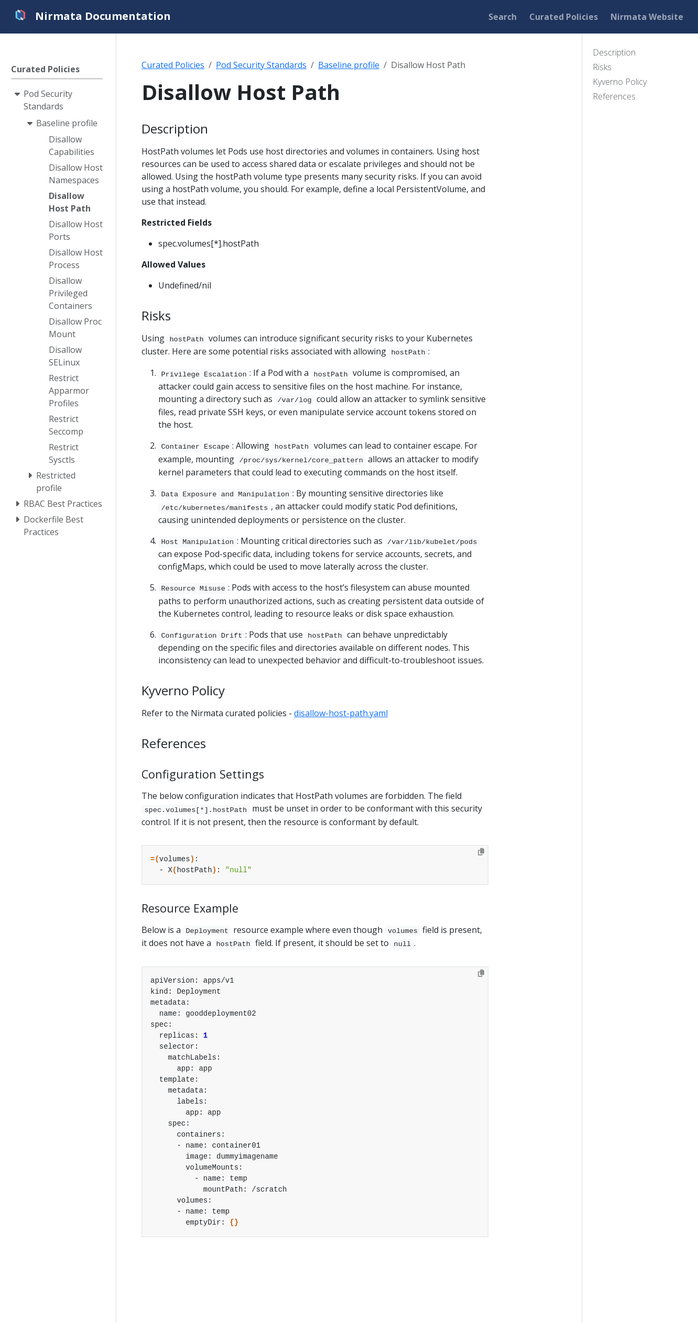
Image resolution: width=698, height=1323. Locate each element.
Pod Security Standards (261, 65)
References (614, 96)
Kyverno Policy (620, 81)
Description (614, 52)
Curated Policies (172, 65)
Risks (602, 67)
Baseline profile (348, 65)
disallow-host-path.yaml (341, 713)
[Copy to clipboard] (481, 852)
